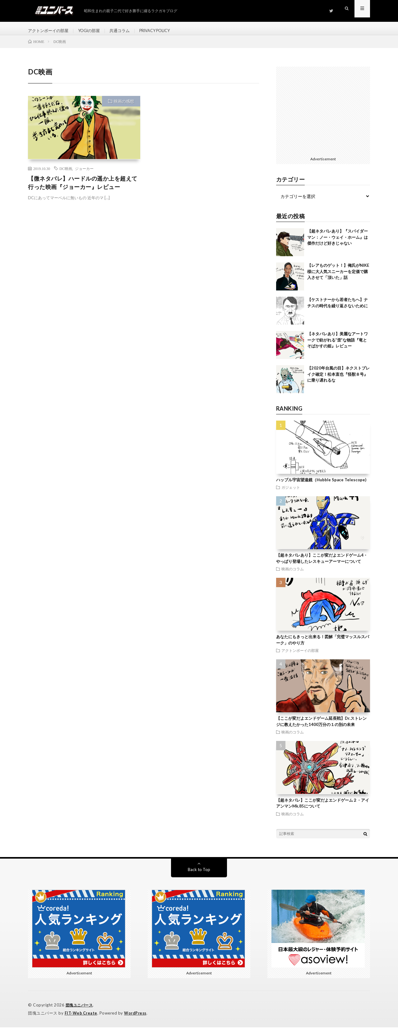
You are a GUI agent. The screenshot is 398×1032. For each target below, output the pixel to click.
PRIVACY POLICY (164, 31)
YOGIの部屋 (93, 31)
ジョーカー (84, 174)
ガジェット (290, 493)
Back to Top (199, 874)
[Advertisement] (323, 116)
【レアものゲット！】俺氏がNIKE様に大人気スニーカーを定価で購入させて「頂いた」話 (338, 276)
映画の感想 (124, 106)
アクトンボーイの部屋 (50, 31)
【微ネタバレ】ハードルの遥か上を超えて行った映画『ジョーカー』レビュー (82, 188)
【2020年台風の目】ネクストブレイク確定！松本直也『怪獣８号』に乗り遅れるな (338, 379)
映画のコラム (292, 574)
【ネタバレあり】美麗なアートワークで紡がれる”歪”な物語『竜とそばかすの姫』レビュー (337, 345)
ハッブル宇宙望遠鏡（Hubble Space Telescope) (321, 485)
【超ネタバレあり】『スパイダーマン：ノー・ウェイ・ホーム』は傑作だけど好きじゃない (337, 242)
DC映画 (65, 174)
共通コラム (126, 31)
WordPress (137, 1018)
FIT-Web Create (81, 1018)
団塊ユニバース (80, 1010)
